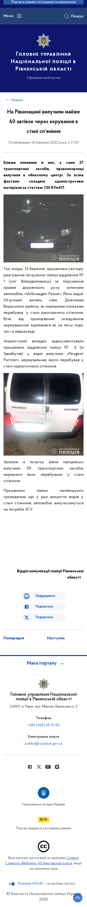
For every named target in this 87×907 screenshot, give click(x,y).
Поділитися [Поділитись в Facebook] (44, 606)
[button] (43, 663)
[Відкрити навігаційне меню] (19, 16)
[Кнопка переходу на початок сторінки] (77, 897)
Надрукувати (45, 596)
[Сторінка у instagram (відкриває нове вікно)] (57, 767)
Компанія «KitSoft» (31, 883)
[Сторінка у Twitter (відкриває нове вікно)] (39, 767)
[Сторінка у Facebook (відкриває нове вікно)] (30, 767)
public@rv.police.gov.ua (43, 744)
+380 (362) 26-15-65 (43, 725)
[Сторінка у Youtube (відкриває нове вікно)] (48, 767)
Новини (17, 100)
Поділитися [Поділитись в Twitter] (44, 617)
